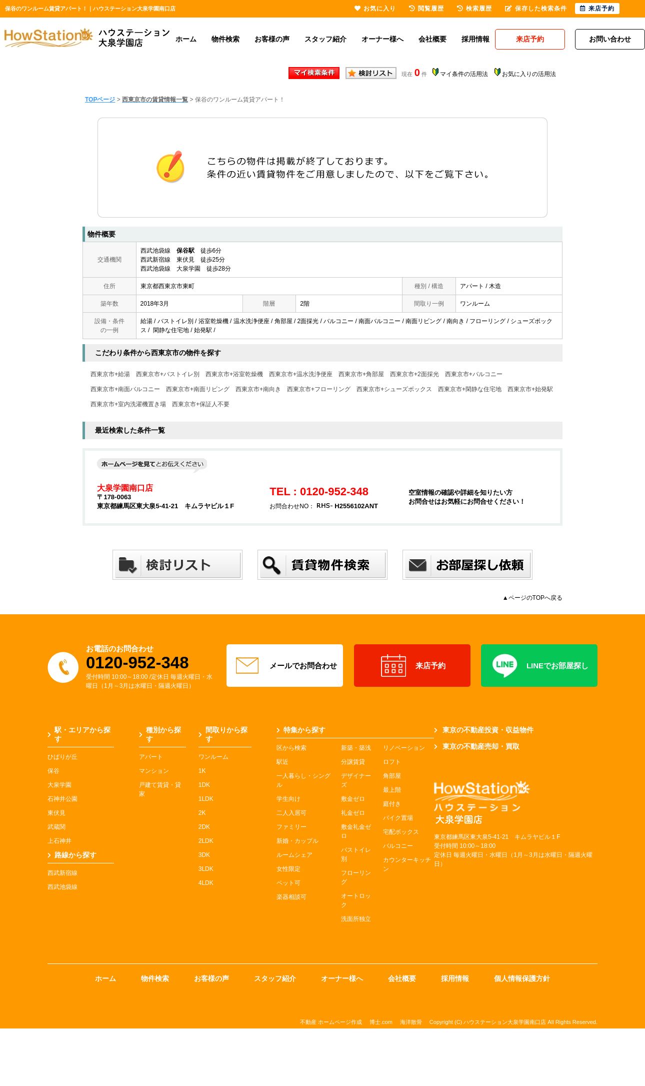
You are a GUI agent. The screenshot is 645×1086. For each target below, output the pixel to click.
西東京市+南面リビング (198, 389)
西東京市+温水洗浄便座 (300, 374)
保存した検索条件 (536, 8)
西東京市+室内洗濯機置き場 (128, 404)
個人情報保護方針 (522, 978)
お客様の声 (272, 39)
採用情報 (476, 39)
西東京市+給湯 (110, 374)
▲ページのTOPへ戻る (532, 597)
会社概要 (432, 39)
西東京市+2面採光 (414, 374)
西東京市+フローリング (318, 389)
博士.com (381, 1022)
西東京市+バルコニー (473, 374)
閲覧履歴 (426, 8)
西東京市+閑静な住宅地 (470, 389)
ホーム (186, 39)
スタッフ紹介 (325, 39)
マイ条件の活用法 (464, 74)
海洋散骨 (411, 1022)
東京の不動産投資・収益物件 (484, 730)
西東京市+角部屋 (361, 374)
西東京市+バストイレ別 (168, 374)
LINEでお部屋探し (539, 665)
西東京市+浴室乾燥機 (234, 374)
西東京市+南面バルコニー (125, 389)
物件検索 (226, 39)
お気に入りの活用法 (529, 74)
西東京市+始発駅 (530, 389)
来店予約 (412, 665)
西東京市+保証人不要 (201, 404)
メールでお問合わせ (285, 665)
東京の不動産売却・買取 (477, 746)
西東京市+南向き (258, 389)
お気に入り (375, 8)
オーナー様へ (383, 39)
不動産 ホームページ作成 (331, 1022)
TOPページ (100, 99)
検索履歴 (474, 8)
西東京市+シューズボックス (394, 389)
